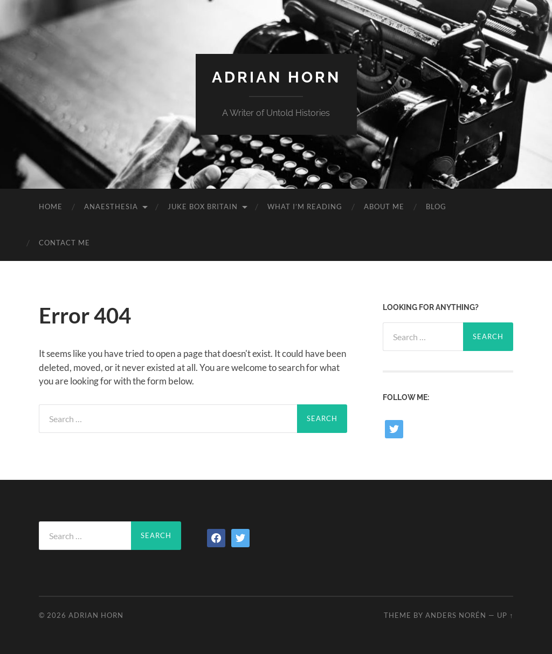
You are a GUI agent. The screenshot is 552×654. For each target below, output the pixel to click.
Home (51, 206)
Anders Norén (455, 615)
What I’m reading (304, 206)
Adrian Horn (276, 77)
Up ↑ (505, 615)
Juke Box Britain (203, 206)
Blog (436, 206)
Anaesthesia (111, 206)
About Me (384, 206)
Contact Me (64, 242)
